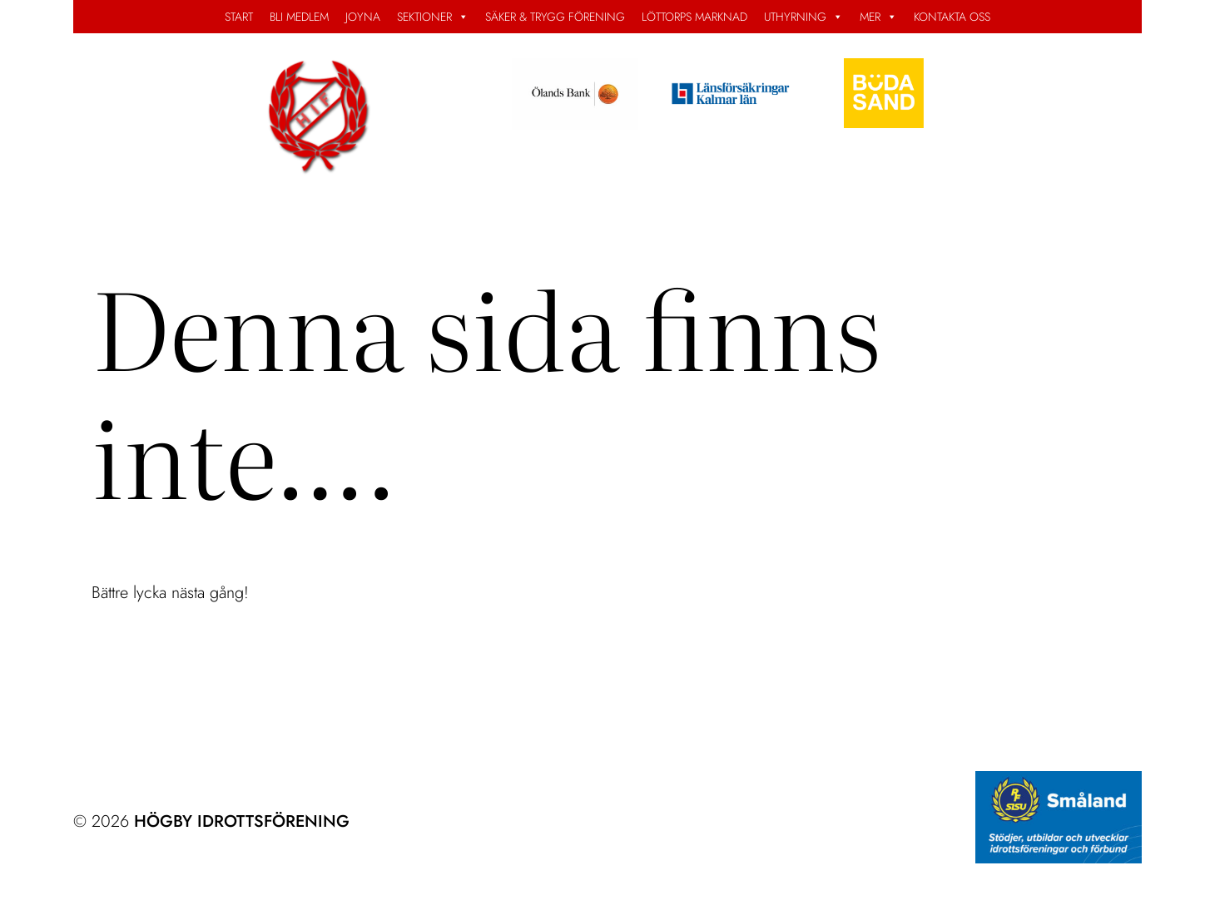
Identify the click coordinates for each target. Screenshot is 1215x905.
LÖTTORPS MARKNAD (694, 16)
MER (878, 16)
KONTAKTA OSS (952, 16)
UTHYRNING (803, 16)
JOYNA (362, 16)
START (239, 16)
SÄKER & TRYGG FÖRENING (555, 16)
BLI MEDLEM (299, 16)
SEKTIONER (433, 16)
